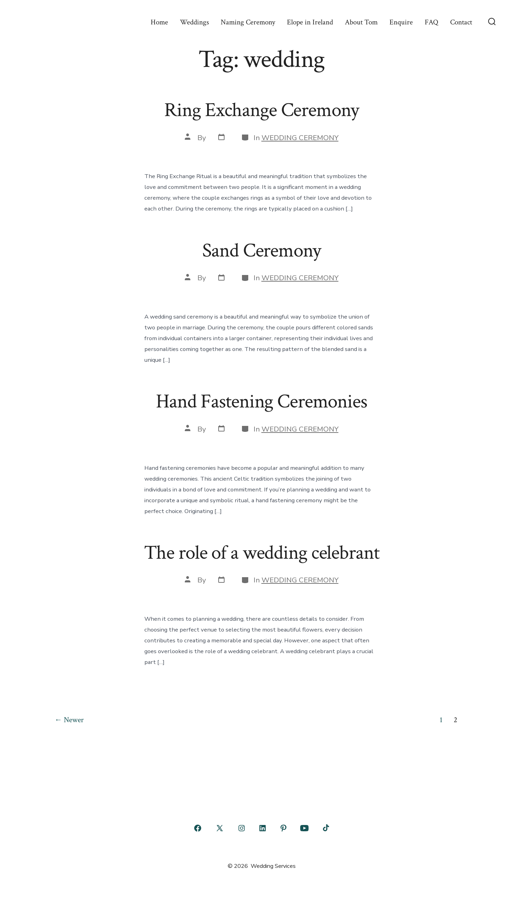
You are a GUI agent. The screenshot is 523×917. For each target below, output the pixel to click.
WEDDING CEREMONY (300, 138)
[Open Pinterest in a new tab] (283, 828)
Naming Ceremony (248, 22)
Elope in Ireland (310, 22)
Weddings (194, 22)
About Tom (361, 22)
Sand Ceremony (261, 250)
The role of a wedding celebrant (261, 553)
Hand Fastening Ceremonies (261, 401)
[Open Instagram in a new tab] (241, 828)
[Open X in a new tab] (219, 828)
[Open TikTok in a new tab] (325, 828)
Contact (461, 22)
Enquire (401, 22)
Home (159, 22)
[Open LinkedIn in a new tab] (262, 828)
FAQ (431, 22)
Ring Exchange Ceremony (261, 110)
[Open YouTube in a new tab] (304, 828)
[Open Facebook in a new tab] (197, 828)
